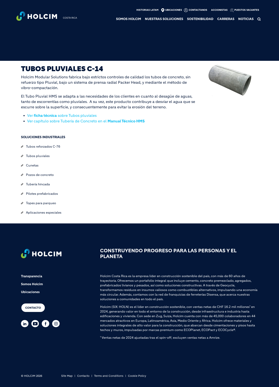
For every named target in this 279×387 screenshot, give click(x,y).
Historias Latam (147, 9)
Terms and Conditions (108, 376)
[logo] (36, 16)
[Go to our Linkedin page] (25, 323)
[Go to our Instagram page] (57, 323)
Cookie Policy (137, 376)
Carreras (225, 19)
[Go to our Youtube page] (36, 323)
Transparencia (31, 276)
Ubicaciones (173, 9)
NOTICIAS (246, 19)
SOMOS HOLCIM (128, 19)
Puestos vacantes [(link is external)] (246, 9)
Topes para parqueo (41, 203)
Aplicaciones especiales (43, 212)
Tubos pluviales (38, 156)
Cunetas (32, 165)
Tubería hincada (38, 184)
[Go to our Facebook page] (46, 323)
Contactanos (198, 9)
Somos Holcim (32, 284)
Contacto (33, 307)
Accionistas (219, 9)
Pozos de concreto (40, 175)
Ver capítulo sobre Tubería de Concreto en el (86, 121)
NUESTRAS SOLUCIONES (164, 19)
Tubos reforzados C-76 (43, 146)
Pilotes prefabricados (42, 194)
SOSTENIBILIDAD (200, 19)
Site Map (67, 376)
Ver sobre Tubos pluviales (62, 115)
